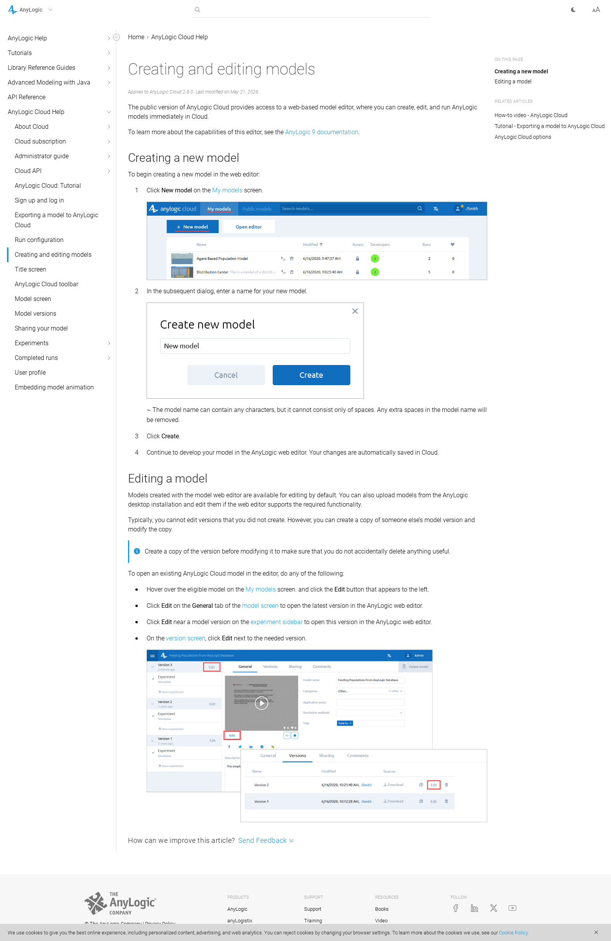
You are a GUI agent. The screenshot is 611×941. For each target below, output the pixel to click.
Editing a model (513, 81)
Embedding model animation (54, 387)
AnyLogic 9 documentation (321, 132)
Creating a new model (521, 71)
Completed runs (36, 358)
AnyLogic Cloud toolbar (46, 284)
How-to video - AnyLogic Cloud (531, 115)
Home (136, 37)
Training (313, 921)
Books (382, 909)
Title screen (30, 269)
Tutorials (20, 53)
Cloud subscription (40, 141)
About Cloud (31, 126)
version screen (185, 638)
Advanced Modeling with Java (49, 82)
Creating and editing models (53, 254)
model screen (260, 605)
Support (312, 909)
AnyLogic (237, 909)
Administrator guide (42, 156)
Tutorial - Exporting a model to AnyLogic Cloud (550, 126)
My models (227, 190)
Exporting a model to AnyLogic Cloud (56, 220)
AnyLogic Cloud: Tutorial (48, 185)
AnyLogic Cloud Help (36, 112)
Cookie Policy (513, 933)
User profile (30, 372)
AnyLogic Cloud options (523, 137)
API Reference (26, 97)
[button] (40, 9)
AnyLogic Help (27, 38)
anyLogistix (239, 921)
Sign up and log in (39, 200)
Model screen (33, 299)
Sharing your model (41, 328)
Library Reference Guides (41, 67)
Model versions (35, 313)
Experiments (31, 343)
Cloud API (28, 171)
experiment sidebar (277, 622)
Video (381, 921)
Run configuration (39, 240)
